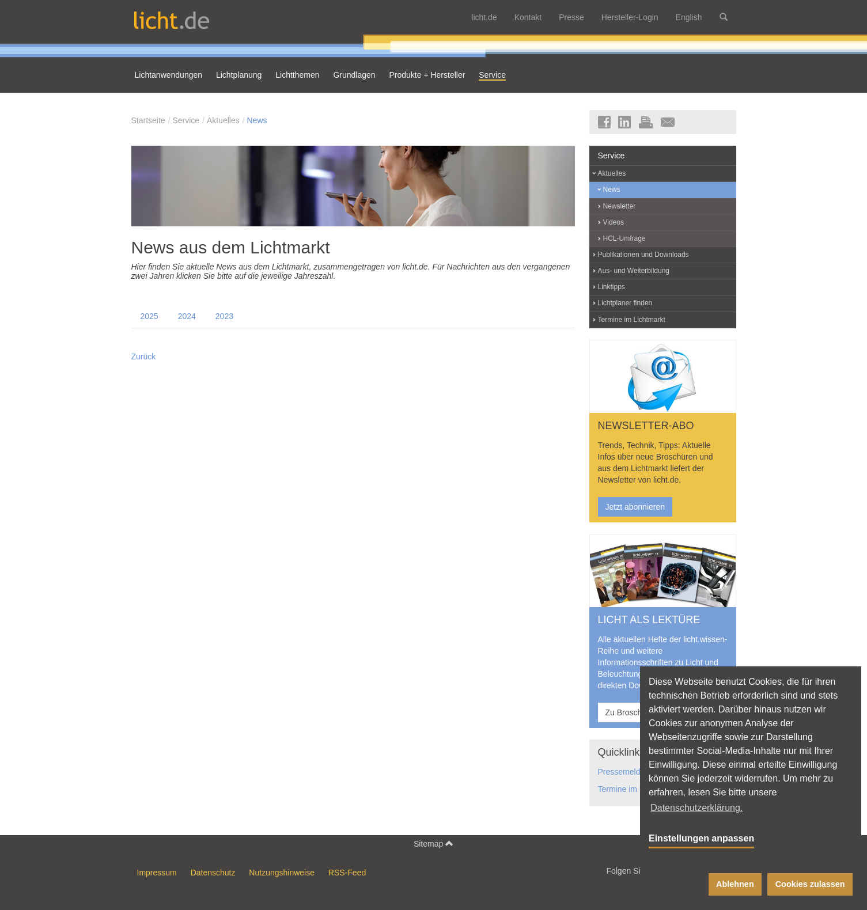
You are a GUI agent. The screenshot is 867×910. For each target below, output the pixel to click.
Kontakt (528, 17)
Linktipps (611, 287)
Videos (613, 222)
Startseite (148, 120)
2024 (187, 316)
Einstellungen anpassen (701, 838)
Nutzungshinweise (282, 872)
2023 (224, 316)
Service (185, 120)
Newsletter (619, 206)
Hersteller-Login (629, 17)
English (689, 17)
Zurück (143, 356)
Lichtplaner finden (625, 303)
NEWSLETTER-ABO (646, 425)
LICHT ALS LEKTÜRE (649, 619)
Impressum (157, 872)
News (257, 120)
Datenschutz (213, 872)
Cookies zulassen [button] (810, 884)
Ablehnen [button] (735, 884)
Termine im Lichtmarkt (631, 320)
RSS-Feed (347, 872)
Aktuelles (223, 120)
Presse (571, 17)
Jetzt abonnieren (635, 506)
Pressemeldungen (630, 771)
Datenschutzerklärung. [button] (696, 808)
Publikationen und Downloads (643, 255)
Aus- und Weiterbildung (634, 271)
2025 (149, 316)
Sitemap (433, 843)
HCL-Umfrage (624, 238)
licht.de (484, 17)
